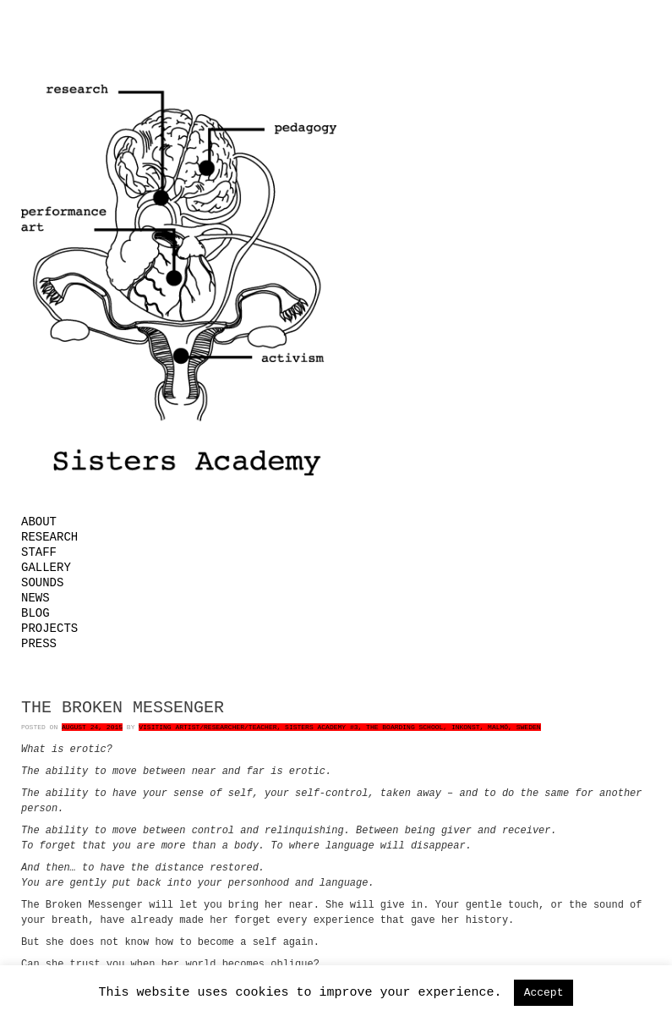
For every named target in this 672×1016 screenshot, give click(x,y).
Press (39, 644)
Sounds (42, 583)
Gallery (46, 567)
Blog (35, 613)
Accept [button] (544, 992)
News (35, 598)
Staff (39, 552)
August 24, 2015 (92, 727)
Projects (49, 628)
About (39, 522)
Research (49, 537)
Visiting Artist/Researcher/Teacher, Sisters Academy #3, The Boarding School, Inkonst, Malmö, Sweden (339, 727)
